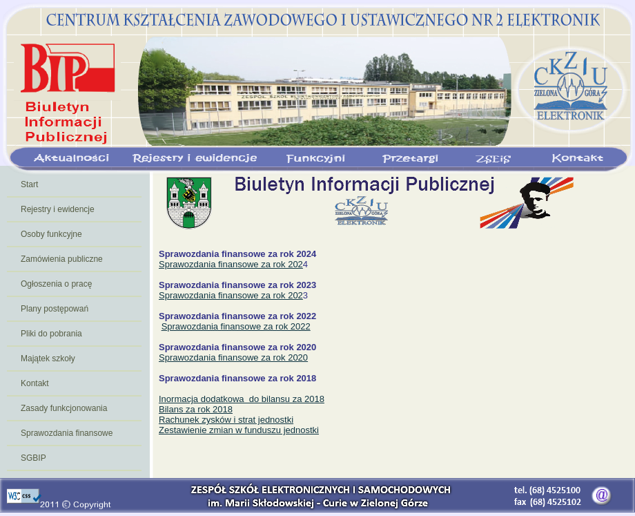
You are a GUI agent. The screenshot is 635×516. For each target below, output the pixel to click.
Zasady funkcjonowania (64, 408)
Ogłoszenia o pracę (56, 284)
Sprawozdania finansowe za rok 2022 (236, 326)
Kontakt (35, 383)
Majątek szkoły (48, 358)
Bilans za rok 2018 (196, 409)
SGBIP (33, 458)
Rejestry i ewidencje (58, 209)
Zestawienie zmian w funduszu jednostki (239, 430)
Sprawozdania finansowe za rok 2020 (233, 357)
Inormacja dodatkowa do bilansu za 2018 (241, 399)
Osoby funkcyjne (51, 234)
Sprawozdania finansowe (67, 433)
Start (29, 184)
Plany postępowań (54, 309)
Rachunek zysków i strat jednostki (226, 419)
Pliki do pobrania (51, 333)
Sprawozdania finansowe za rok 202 (231, 264)
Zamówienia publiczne (62, 259)
